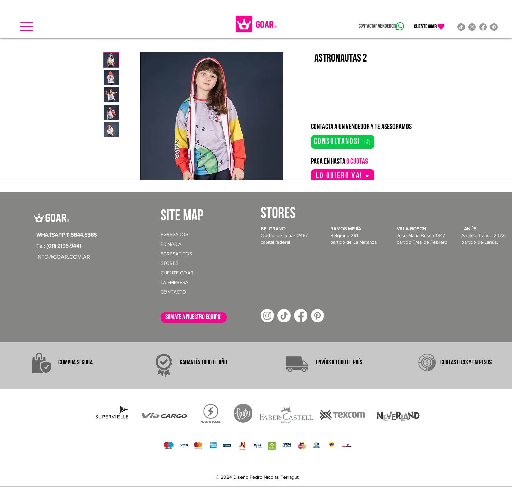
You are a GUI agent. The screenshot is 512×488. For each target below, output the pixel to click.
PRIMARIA (171, 244)
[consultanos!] (342, 142)
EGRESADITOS (176, 253)
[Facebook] (483, 27)
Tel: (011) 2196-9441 (58, 246)
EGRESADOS (174, 234)
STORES (169, 263)
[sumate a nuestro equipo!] (194, 317)
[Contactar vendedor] (381, 26)
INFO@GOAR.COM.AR (63, 257)
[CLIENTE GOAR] (430, 26)
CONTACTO (173, 292)
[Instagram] (472, 27)
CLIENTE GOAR (177, 272)
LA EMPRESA (174, 282)
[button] (26, 26)
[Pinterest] (494, 27)
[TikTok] (461, 27)
